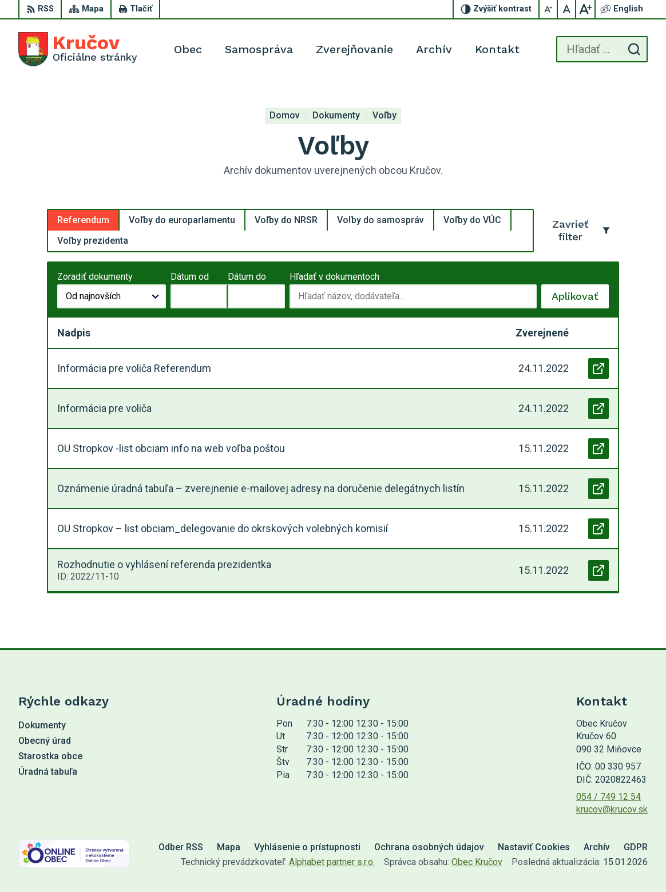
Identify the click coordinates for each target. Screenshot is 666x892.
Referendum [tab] (83, 220)
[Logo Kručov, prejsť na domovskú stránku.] (77, 49)
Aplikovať (580, 299)
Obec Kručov (476, 862)
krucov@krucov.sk (612, 809)
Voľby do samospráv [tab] (380, 220)
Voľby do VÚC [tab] (472, 220)
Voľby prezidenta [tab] (92, 240)
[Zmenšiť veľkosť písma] (549, 9)
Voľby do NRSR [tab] (286, 220)
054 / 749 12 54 (608, 796)
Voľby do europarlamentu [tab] (182, 220)
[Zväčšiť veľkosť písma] (585, 9)
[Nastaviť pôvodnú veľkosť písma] (567, 9)
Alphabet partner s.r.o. (332, 862)
